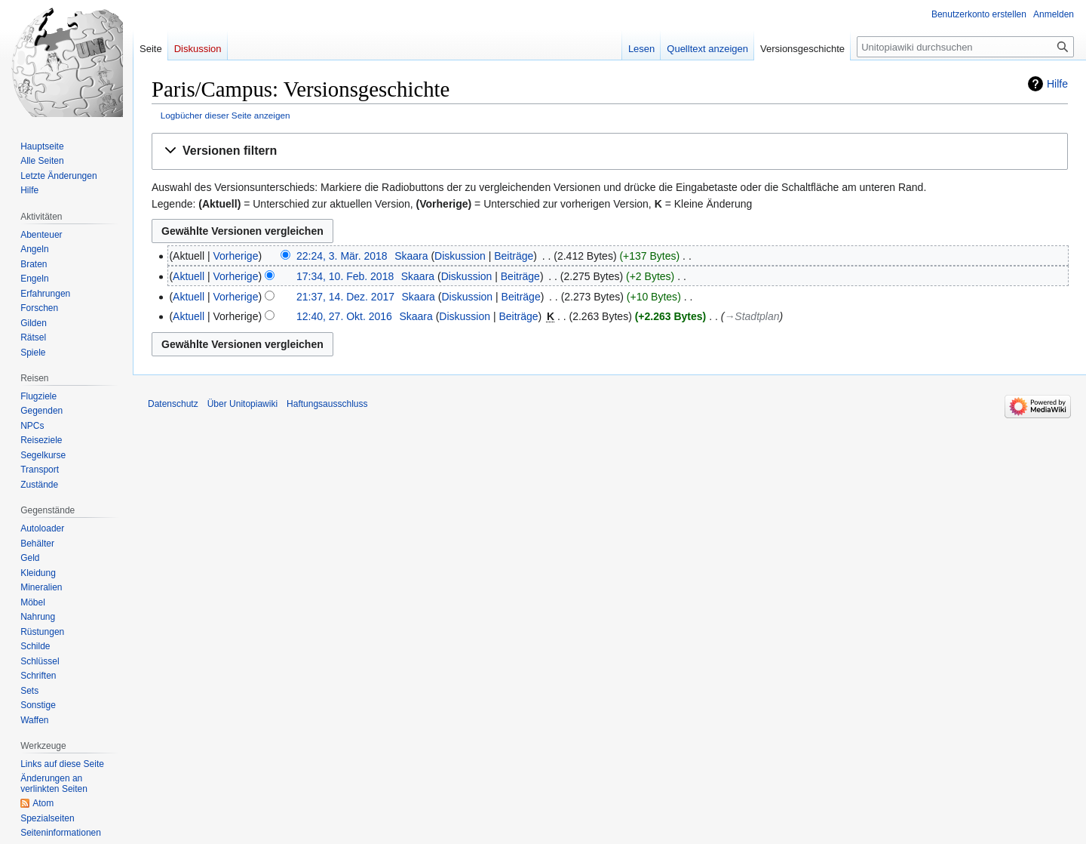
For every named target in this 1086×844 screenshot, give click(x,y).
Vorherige (236, 256)
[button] (609, 151)
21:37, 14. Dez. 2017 (345, 297)
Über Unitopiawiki (242, 404)
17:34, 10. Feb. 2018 (345, 276)
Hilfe (1057, 84)
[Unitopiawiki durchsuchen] (965, 46)
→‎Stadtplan (751, 316)
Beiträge (513, 256)
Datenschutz (173, 404)
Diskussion (460, 256)
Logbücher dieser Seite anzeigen (225, 115)
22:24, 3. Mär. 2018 (342, 256)
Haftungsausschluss (327, 404)
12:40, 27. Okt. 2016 (344, 316)
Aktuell (188, 276)
